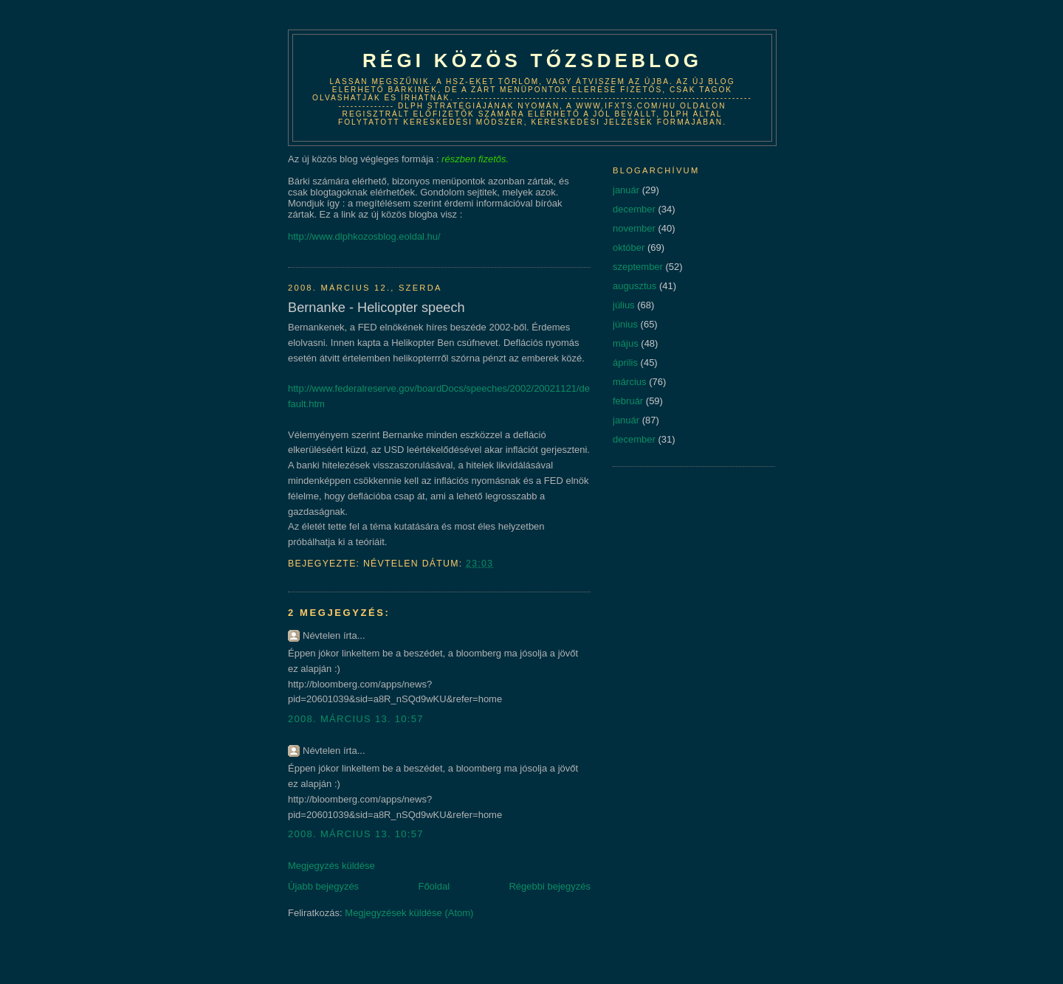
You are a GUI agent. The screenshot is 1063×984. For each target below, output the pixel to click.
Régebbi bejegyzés (550, 886)
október (628, 247)
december (634, 209)
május (626, 343)
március (630, 381)
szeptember (638, 266)
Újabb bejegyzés (323, 886)
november (634, 228)
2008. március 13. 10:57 (356, 718)
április (625, 362)
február (628, 400)
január (626, 189)
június (625, 324)
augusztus (634, 285)
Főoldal (434, 886)
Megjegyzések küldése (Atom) (409, 912)
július (624, 305)
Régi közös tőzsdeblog (532, 60)
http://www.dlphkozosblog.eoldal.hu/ (364, 236)
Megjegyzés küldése (331, 865)
